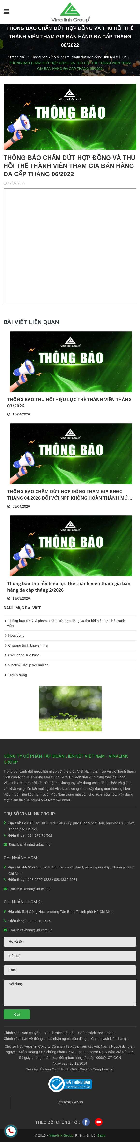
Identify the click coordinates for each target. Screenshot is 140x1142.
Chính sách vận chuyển (23, 1033)
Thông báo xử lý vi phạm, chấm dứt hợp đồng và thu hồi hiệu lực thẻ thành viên (64, 622)
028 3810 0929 (39, 921)
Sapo (101, 1135)
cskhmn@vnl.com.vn (36, 889)
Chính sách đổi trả (60, 1033)
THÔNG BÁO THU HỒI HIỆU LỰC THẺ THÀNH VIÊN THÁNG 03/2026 (69, 402)
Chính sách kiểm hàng (109, 1039)
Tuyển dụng (15, 675)
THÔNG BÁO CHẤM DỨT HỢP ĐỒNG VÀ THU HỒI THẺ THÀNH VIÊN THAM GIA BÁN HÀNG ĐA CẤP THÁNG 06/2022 (69, 165)
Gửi (17, 1014)
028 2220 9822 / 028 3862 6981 (53, 880)
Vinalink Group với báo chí (27, 665)
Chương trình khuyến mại (26, 645)
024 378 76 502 (40, 835)
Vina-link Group (61, 1135)
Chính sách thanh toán (97, 1033)
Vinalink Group (70, 1102)
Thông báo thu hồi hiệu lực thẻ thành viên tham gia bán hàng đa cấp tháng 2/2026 (69, 587)
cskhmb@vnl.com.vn (36, 845)
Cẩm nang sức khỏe (22, 655)
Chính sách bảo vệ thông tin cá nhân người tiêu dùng (46, 1039)
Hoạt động (14, 635)
